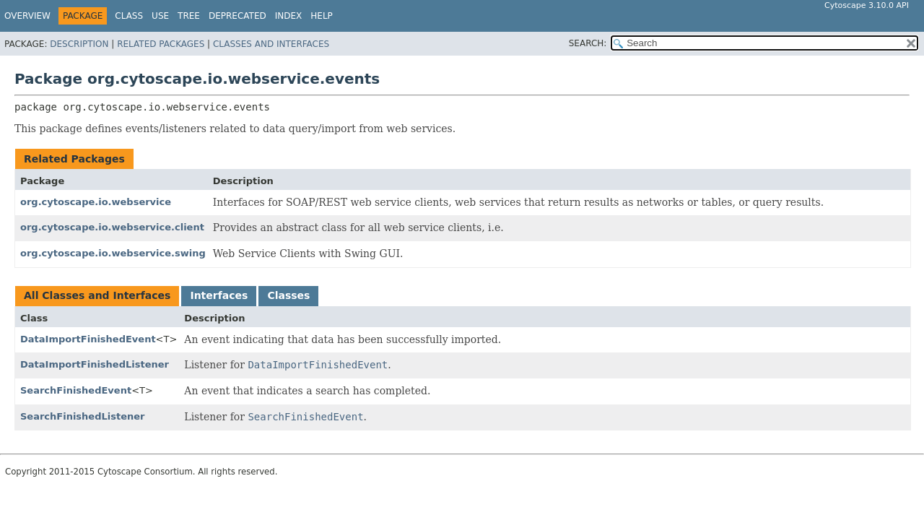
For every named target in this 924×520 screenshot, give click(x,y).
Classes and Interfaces (271, 44)
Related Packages (160, 44)
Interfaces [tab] (219, 295)
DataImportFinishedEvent (88, 339)
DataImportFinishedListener (94, 364)
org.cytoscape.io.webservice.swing (113, 253)
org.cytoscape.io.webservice (95, 201)
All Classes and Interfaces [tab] (97, 295)
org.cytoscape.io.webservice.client (112, 227)
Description (79, 44)
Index (288, 16)
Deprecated (237, 16)
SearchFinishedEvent (75, 390)
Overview (27, 16)
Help (321, 16)
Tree (189, 16)
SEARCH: (588, 43)
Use (160, 16)
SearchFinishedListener (82, 416)
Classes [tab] (288, 295)
